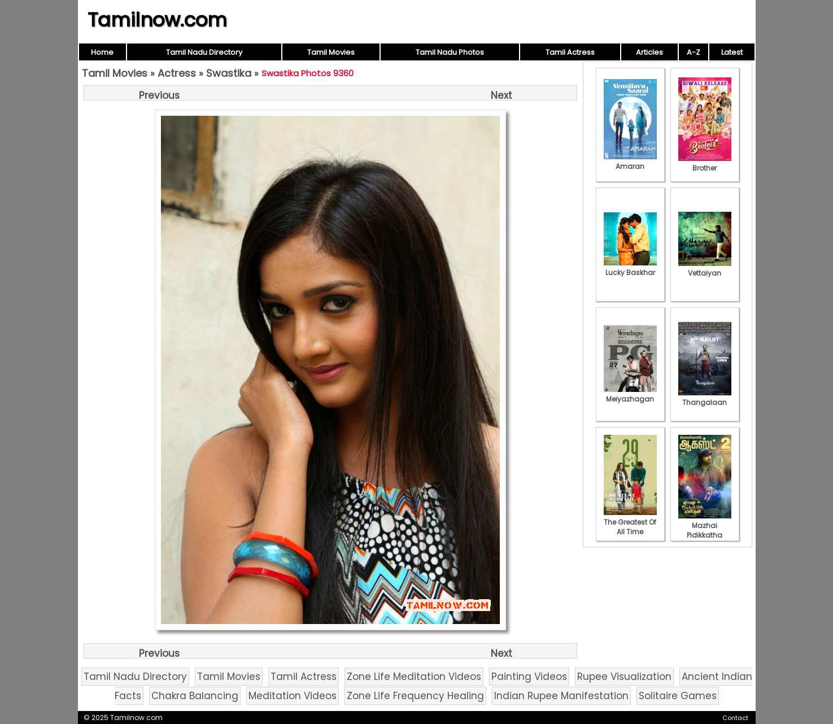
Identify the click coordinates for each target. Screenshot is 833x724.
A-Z (693, 52)
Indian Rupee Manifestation (561, 696)
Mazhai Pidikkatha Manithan (704, 530)
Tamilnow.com (157, 19)
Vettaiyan (704, 268)
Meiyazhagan (630, 394)
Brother (704, 163)
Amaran (630, 161)
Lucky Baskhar (630, 267)
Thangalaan (704, 397)
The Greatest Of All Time (630, 522)
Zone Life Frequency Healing (415, 696)
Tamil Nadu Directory (204, 52)
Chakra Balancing (194, 696)
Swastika (228, 73)
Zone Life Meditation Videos (414, 676)
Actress (177, 73)
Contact (735, 717)
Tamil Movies (331, 52)
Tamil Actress (570, 52)
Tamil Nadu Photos (450, 52)
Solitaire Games (678, 696)
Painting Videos (529, 676)
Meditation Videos (292, 696)
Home (102, 52)
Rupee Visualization (624, 676)
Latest (732, 52)
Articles (649, 52)
